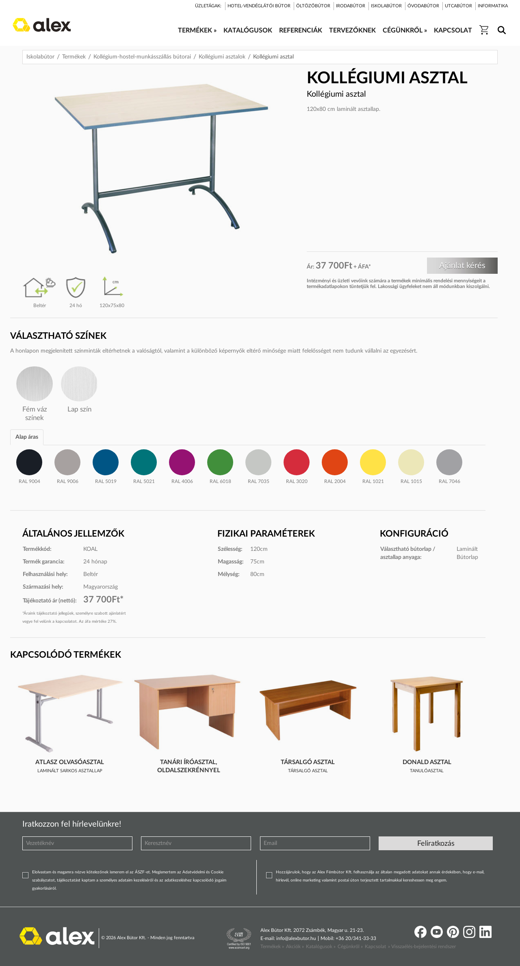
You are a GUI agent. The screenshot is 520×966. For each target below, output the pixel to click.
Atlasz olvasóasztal (69, 762)
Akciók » (295, 946)
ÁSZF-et (142, 872)
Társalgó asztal (308, 762)
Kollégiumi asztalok (222, 57)
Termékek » (272, 946)
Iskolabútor (40, 57)
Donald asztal (427, 762)
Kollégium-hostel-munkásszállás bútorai (142, 57)
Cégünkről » (350, 946)
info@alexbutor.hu (296, 938)
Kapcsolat (375, 946)
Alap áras (26, 437)
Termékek (74, 57)
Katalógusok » (321, 946)
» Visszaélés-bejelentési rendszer (422, 946)
